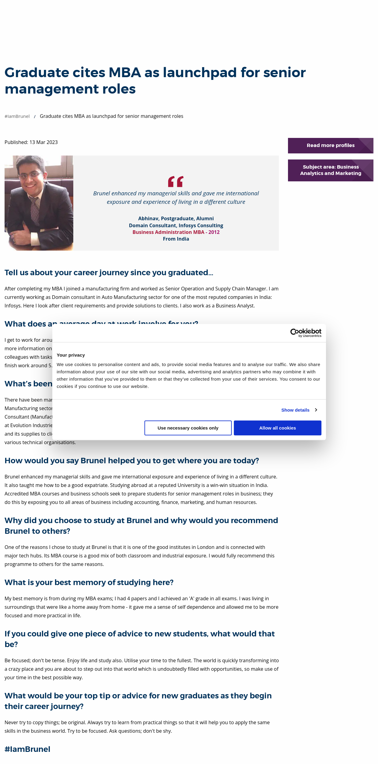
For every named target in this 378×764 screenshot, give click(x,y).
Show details (295, 410)
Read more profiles (331, 145)
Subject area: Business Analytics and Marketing (330, 170)
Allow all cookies (277, 427)
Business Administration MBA (168, 232)
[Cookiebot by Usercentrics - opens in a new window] (294, 332)
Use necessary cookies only (188, 427)
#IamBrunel (17, 116)
